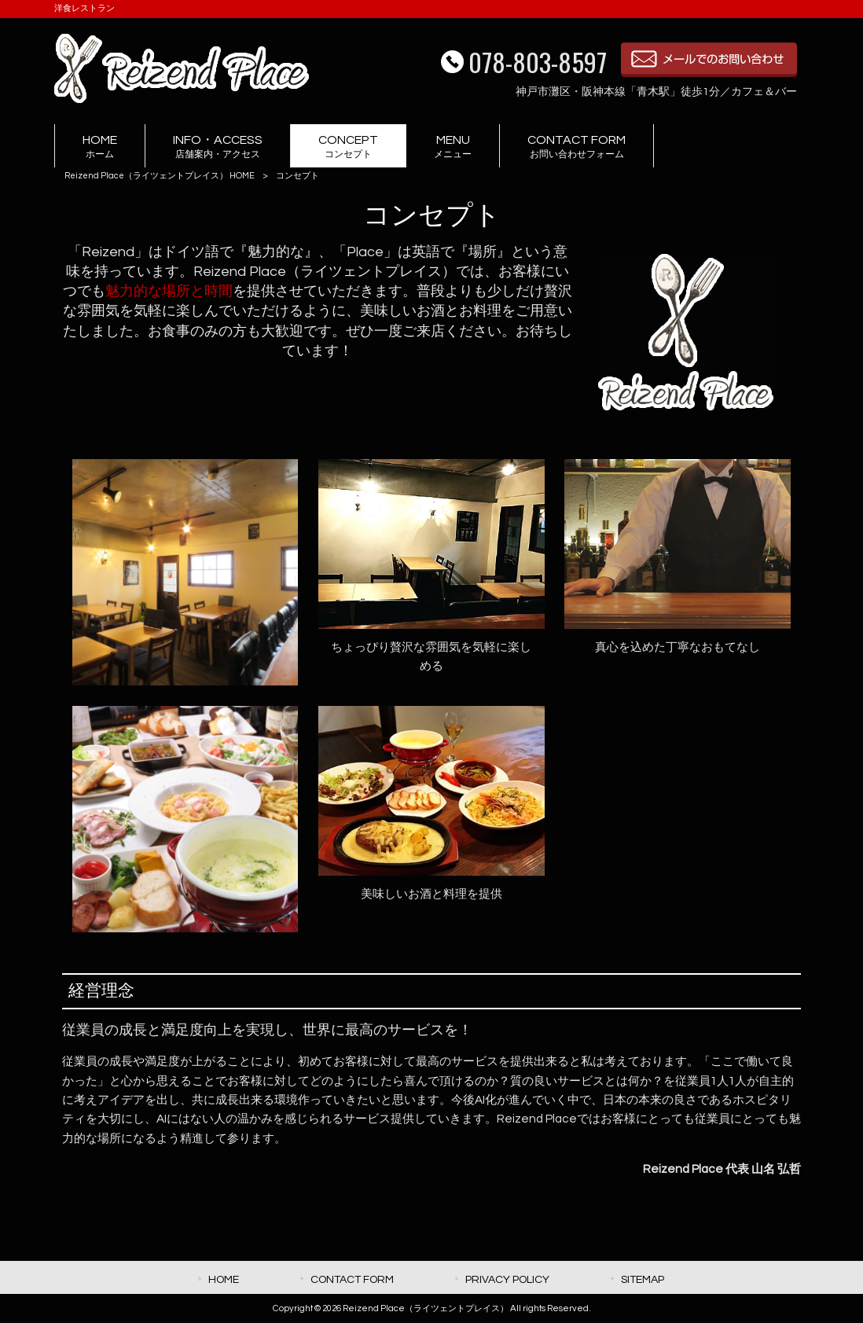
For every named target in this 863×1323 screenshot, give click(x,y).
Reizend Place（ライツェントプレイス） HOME (159, 175)
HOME (223, 1279)
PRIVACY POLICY (507, 1279)
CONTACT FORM (352, 1279)
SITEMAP (642, 1279)
